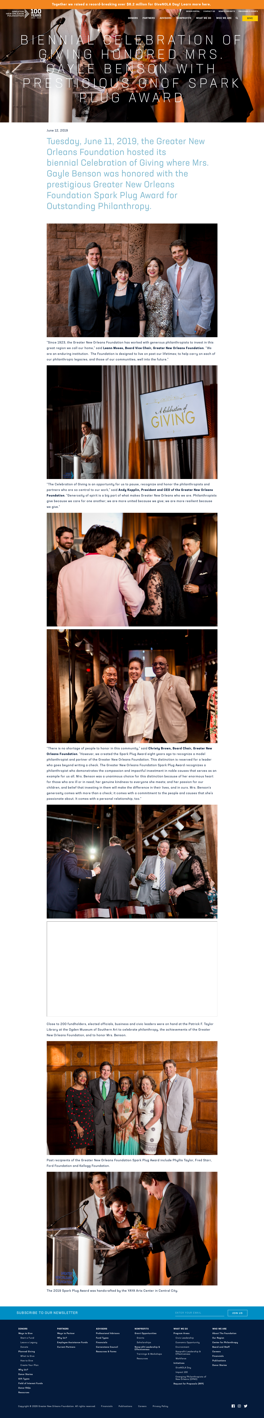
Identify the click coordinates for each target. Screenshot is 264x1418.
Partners (149, 18)
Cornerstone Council (107, 1347)
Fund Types (102, 1338)
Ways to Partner (66, 1333)
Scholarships (144, 1343)
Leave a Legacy (28, 1343)
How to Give (26, 1361)
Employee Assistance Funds (72, 1343)
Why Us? (23, 1370)
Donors (133, 18)
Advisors (166, 18)
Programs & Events (248, 11)
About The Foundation (224, 1333)
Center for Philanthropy (225, 1343)
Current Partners (66, 1347)
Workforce (181, 1359)
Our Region (218, 1338)
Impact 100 (182, 1372)
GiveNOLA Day (183, 1368)
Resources (23, 1393)
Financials (101, 1343)
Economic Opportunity (188, 1343)
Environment (182, 1347)
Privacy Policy (160, 1406)
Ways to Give (25, 1333)
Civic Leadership (185, 1338)
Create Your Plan (29, 1365)
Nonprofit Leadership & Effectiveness (147, 1348)
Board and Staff (221, 1347)
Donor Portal (193, 11)
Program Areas (182, 1333)
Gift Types (24, 1379)
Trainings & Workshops (149, 1354)
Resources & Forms (106, 1352)
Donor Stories (25, 1374)
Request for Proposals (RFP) (189, 1384)
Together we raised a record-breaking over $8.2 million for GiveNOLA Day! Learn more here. (132, 4)
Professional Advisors (108, 1333)
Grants (140, 1338)
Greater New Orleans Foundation (23, 10)
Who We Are (224, 18)
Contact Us (209, 11)
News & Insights (227, 11)
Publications (219, 1361)
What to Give (27, 1356)
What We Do (203, 18)
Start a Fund (27, 1338)
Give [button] (250, 18)
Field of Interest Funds (30, 1383)
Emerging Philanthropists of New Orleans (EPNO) (191, 1378)
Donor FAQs (24, 1388)
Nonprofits (184, 18)
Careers (216, 1352)
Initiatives (179, 1363)
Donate (24, 1347)
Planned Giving (26, 1352)
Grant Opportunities (145, 1333)
